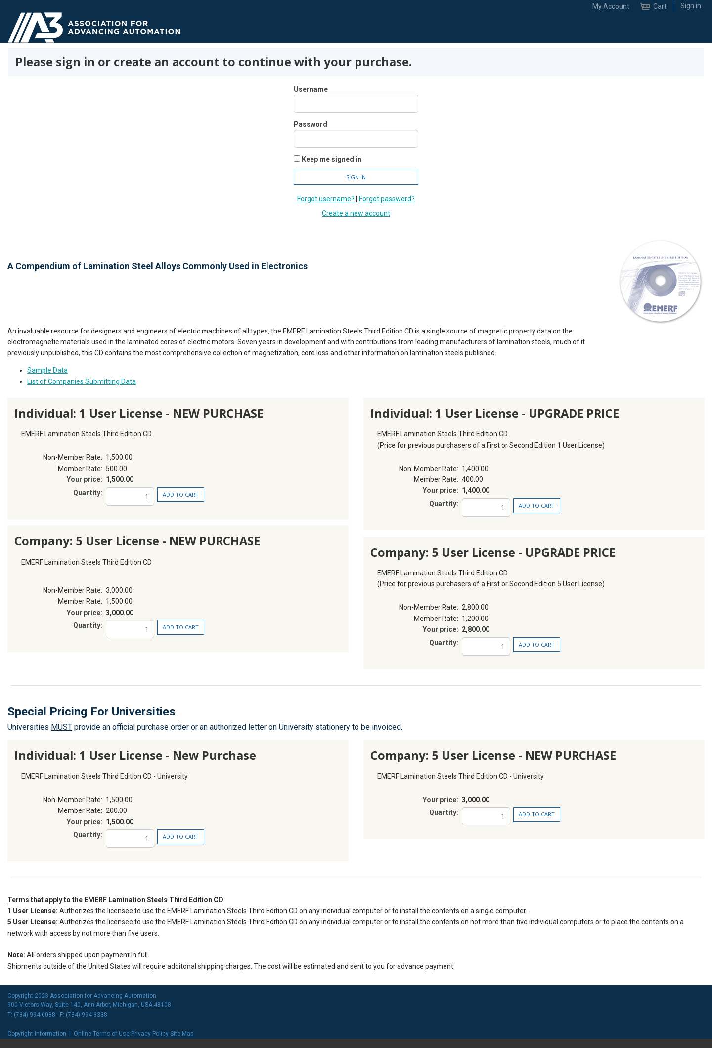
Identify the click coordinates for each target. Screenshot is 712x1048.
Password (310, 124)
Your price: (84, 479)
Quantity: (87, 493)
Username (311, 89)
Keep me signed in (331, 159)
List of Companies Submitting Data (81, 381)
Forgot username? (326, 199)
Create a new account (356, 213)
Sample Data (47, 370)
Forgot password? (387, 199)
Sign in (690, 6)
